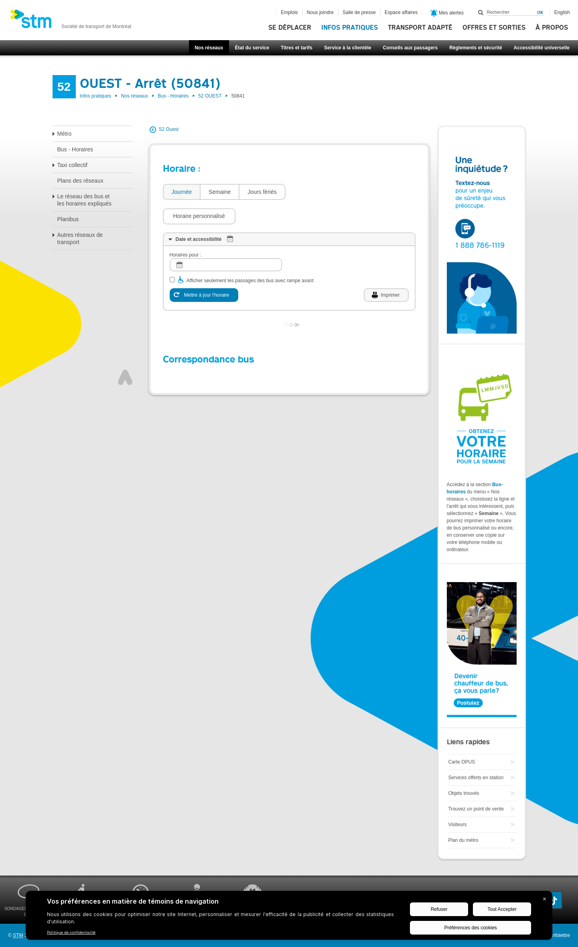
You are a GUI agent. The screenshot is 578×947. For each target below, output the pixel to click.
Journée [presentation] (182, 192)
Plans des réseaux (80, 180)
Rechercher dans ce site (481, 12)
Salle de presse (359, 12)
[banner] (70, 21)
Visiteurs (457, 824)
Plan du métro (463, 840)
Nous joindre (320, 12)
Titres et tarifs (296, 48)
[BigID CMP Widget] (289, 917)
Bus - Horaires (173, 96)
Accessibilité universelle (542, 48)
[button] (326, 192)
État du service (252, 48)
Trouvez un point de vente (476, 809)
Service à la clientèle (347, 48)
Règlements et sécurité (475, 48)
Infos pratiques (349, 27)
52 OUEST (209, 96)
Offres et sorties (493, 27)
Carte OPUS (461, 762)
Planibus (68, 219)
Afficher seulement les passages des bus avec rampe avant (250, 256)
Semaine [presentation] (220, 192)
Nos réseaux (209, 48)
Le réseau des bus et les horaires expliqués (84, 200)
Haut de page (125, 353)
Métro (64, 133)
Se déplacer (289, 27)
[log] (226, 240)
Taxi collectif (72, 165)
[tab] (181, 192)
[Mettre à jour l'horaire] (204, 271)
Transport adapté (420, 27)
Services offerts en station (476, 777)
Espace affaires (401, 12)
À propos (551, 27)
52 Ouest (169, 129)
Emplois (289, 12)
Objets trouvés (463, 793)
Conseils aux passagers (410, 48)
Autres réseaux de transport (80, 238)
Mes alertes (447, 13)
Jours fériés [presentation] (261, 192)
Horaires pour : (185, 231)
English (562, 12)
